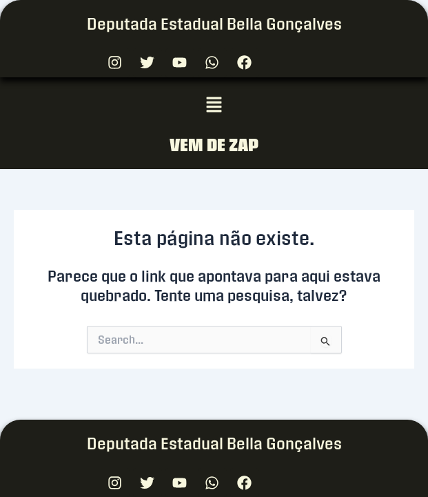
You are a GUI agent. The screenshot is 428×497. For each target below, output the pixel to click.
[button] (213, 105)
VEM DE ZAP (214, 144)
